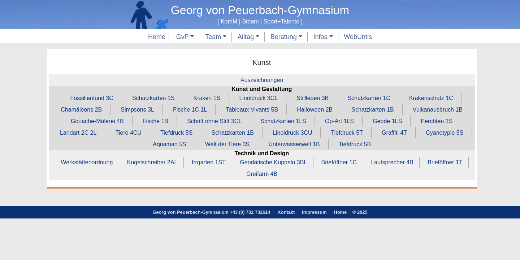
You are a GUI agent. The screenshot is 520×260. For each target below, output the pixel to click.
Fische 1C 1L (190, 110)
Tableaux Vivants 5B (252, 110)
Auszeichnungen (261, 80)
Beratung (286, 36)
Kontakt (286, 212)
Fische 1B (155, 121)
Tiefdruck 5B (355, 144)
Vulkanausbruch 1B (438, 110)
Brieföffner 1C (339, 162)
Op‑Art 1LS (339, 121)
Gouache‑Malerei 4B (97, 121)
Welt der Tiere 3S (227, 144)
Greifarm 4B (261, 174)
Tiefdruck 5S (176, 133)
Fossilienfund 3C (91, 98)
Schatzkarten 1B (372, 110)
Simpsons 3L (137, 110)
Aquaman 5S (169, 144)
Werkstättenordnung (87, 162)
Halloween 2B (315, 110)
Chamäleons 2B (81, 110)
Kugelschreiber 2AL (152, 162)
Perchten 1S (436, 121)
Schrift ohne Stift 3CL (214, 121)
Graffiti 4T (394, 133)
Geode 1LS (387, 121)
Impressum (314, 212)
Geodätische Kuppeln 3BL (273, 162)
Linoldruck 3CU (292, 133)
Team (215, 36)
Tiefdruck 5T (347, 133)
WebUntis (358, 36)
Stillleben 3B (312, 98)
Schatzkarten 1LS (283, 121)
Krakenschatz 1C (431, 98)
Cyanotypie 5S (444, 133)
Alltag (248, 36)
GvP (185, 36)
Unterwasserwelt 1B (294, 144)
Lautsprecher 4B (392, 162)
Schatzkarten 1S (153, 98)
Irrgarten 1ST (209, 162)
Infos (323, 36)
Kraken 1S (207, 98)
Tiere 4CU (129, 133)
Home (156, 36)
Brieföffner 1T (445, 162)
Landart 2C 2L (78, 133)
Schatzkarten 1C (368, 98)
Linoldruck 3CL (258, 98)
